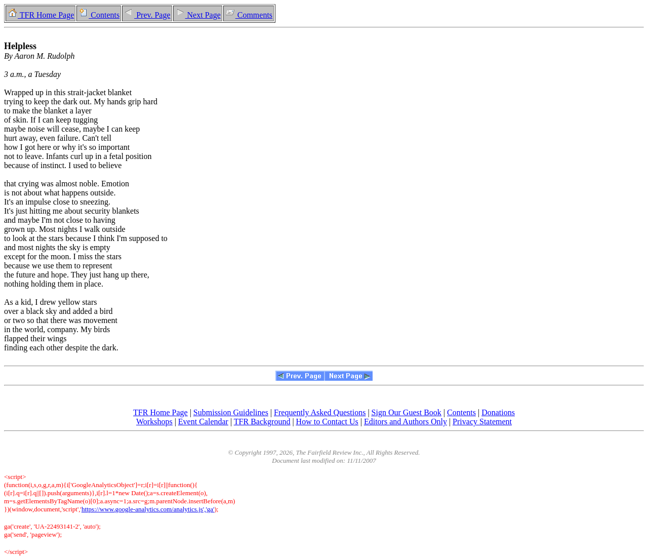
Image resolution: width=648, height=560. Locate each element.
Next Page (198, 15)
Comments (248, 15)
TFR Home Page (40, 15)
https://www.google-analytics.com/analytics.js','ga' (148, 509)
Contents (98, 15)
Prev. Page (147, 15)
